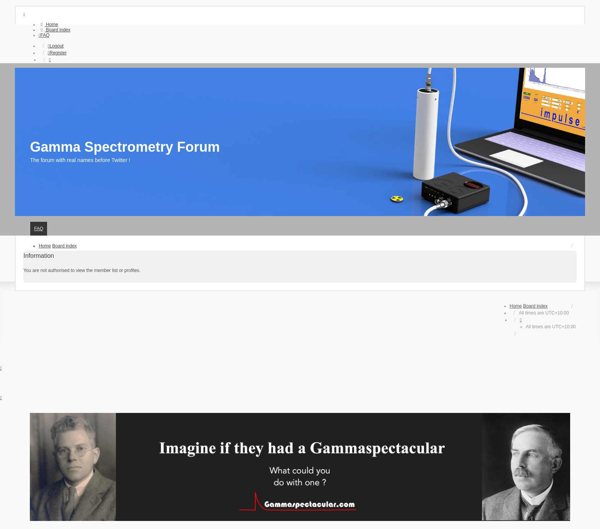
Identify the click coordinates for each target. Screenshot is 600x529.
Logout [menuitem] (56, 46)
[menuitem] (48, 24)
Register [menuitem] (57, 53)
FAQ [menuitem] (38, 228)
